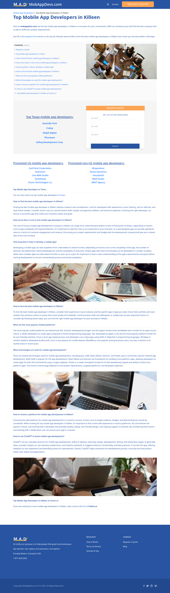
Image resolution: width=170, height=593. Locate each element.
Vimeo (155, 585)
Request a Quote (137, 4)
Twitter (147, 585)
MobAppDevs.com (45, 4)
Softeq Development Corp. (49, 142)
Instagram (152, 585)
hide (26, 45)
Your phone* (115, 137)
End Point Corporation (40, 168)
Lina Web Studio (40, 175)
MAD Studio (98, 178)
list (84, 506)
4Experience (98, 168)
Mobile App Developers (23, 13)
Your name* (115, 120)
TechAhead (40, 178)
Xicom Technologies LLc (40, 182)
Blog (125, 546)
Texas (62, 195)
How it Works (92, 542)
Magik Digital (50, 132)
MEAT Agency (98, 182)
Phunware (50, 137)
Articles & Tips (92, 551)
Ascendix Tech (49, 123)
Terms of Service (93, 546)
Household (98, 175)
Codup (49, 128)
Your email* (115, 128)
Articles (115, 4)
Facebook (143, 585)
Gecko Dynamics (98, 171)
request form (31, 36)
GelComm (40, 171)
